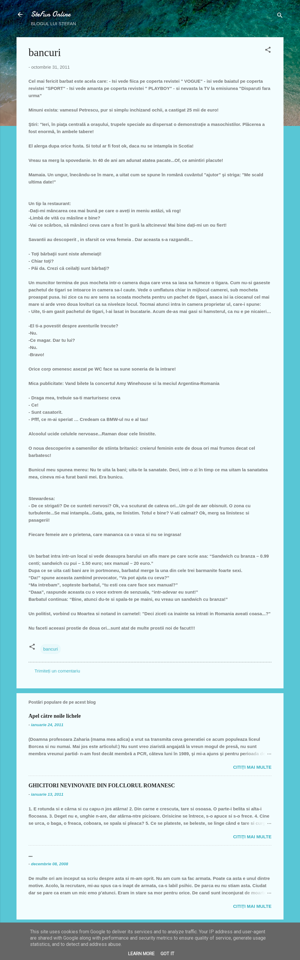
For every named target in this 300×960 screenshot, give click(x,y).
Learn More (141, 953)
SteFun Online (50, 14)
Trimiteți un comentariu (57, 670)
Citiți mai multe (252, 767)
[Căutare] (280, 16)
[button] (268, 50)
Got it (167, 953)
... (30, 855)
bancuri (50, 648)
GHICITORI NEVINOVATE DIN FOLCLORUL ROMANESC (101, 786)
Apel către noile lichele (54, 716)
